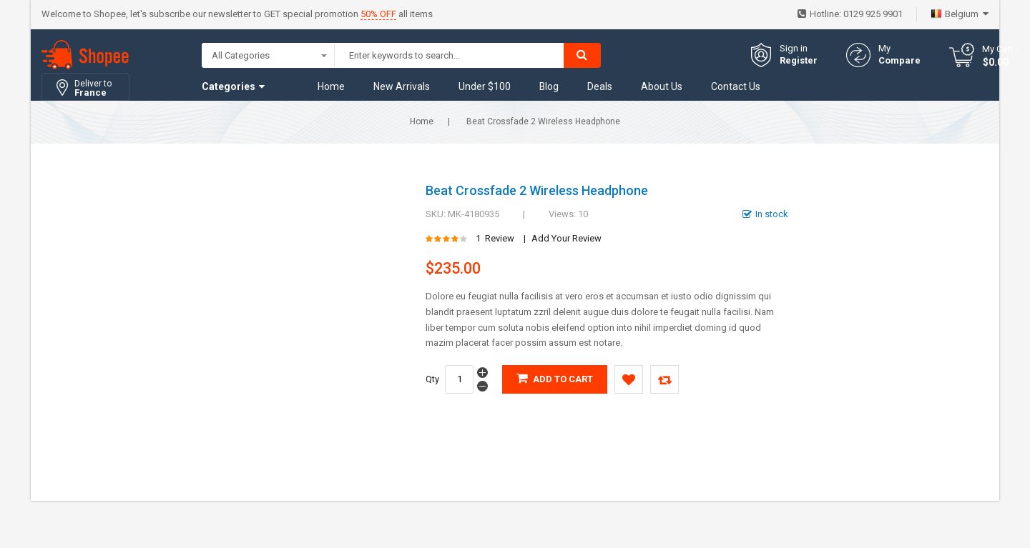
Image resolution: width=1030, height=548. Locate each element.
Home (421, 121)
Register (799, 60)
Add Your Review (566, 238)
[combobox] (449, 55)
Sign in (794, 48)
